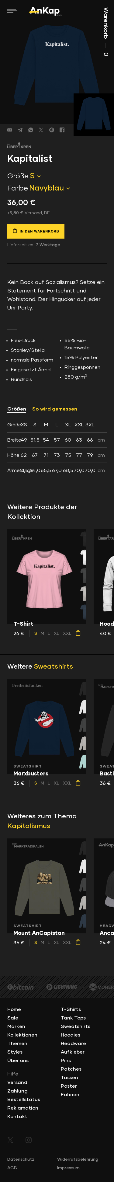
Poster (69, 1086)
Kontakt (17, 1116)
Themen (17, 1043)
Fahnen (70, 1094)
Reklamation (22, 1108)
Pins (66, 1060)
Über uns (18, 1060)
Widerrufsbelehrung (77, 1159)
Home (14, 1009)
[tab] (57, 448)
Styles (14, 1052)
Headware (73, 1043)
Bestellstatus (23, 1099)
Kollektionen (22, 1035)
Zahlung (17, 1091)
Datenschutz (20, 1159)
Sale (12, 1018)
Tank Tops (73, 1018)
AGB (12, 1168)
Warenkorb (106, 31)
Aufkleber (73, 1052)
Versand (17, 1082)
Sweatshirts (53, 666)
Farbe (17, 188)
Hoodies (70, 1035)
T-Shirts (71, 1009)
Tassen (69, 1077)
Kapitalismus (28, 826)
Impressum (68, 1168)
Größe (18, 176)
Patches (71, 1069)
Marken (16, 1026)
